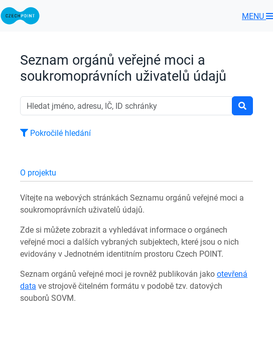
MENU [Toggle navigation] (257, 16)
